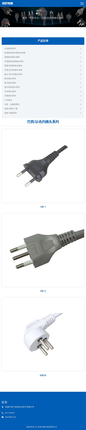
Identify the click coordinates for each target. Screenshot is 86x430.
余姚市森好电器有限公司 (47, 427)
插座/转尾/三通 (11, 109)
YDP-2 (43, 291)
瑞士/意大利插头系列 (14, 74)
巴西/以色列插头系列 (14, 70)
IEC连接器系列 (10, 48)
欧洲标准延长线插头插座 (15, 53)
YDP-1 (43, 207)
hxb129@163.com (10, 417)
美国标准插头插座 (12, 57)
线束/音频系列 (11, 113)
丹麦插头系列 (10, 96)
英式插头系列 (10, 83)
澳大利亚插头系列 (12, 87)
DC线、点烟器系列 (12, 104)
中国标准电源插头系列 (14, 61)
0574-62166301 (10, 413)
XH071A (43, 375)
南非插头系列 (10, 78)
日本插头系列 (10, 91)
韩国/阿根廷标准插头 (14, 66)
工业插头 (8, 100)
